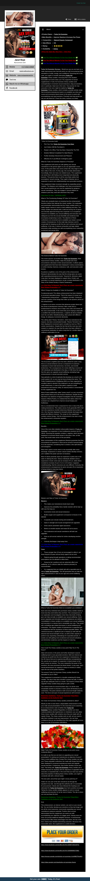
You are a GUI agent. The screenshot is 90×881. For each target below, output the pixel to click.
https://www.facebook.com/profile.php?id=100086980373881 (60, 850)
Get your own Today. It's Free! (45, 879)
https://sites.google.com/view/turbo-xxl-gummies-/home (58, 862)
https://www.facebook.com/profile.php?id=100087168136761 (60, 845)
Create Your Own (81, 3)
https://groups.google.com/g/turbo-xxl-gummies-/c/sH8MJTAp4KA (61, 856)
